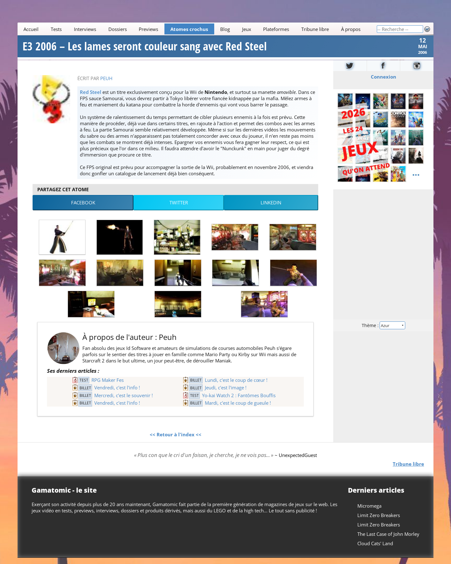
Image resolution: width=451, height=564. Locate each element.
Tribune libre (315, 29)
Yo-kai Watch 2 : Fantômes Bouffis (239, 401)
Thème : (383, 331)
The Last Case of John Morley (388, 540)
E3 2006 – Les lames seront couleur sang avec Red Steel (145, 49)
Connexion (383, 82)
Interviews (85, 29)
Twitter (178, 209)
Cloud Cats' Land (375, 549)
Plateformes (276, 29)
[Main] (197, 28)
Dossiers (117, 29)
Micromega (369, 512)
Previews (148, 29)
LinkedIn (271, 209)
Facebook (83, 209)
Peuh (106, 84)
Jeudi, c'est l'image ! (225, 394)
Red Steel (90, 98)
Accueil (31, 29)
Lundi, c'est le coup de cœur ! (236, 386)
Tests (56, 29)
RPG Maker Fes (107, 386)
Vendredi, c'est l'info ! (117, 394)
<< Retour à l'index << (175, 440)
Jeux (246, 29)
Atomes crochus (189, 29)
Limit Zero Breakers (378, 521)
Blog (225, 29)
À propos (350, 29)
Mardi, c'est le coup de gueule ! (238, 409)
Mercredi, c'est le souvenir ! (123, 401)
